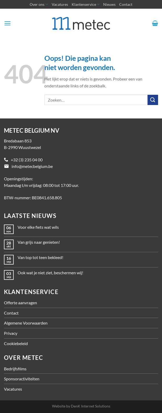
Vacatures (60, 4)
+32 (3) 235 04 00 (27, 159)
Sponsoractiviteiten (21, 378)
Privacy (10, 333)
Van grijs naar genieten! (39, 242)
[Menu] (7, 23)
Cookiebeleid (16, 343)
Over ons (39, 4)
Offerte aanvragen (20, 302)
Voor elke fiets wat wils (38, 227)
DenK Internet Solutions (90, 406)
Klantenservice (86, 4)
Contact (125, 4)
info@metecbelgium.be (32, 166)
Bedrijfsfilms (15, 368)
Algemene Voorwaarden (26, 322)
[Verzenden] (153, 100)
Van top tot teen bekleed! (40, 257)
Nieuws (109, 4)
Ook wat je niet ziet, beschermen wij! (50, 272)
